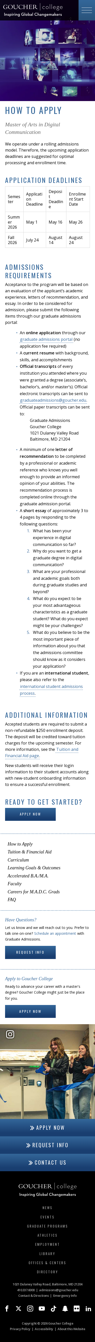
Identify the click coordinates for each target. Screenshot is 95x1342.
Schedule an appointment (55, 933)
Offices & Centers (47, 1262)
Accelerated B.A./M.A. (28, 875)
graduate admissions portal (46, 339)
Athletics (47, 1235)
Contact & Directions (33, 1295)
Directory (47, 1271)
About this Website (71, 1329)
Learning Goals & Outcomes (34, 867)
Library (47, 1253)
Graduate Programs (47, 1226)
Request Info (30, 952)
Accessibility (44, 1329)
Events (48, 1216)
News (48, 1207)
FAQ (12, 899)
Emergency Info (65, 1295)
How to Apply (20, 844)
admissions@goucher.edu (58, 1290)
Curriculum (18, 859)
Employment (47, 1244)
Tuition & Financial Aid (29, 851)
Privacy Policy (20, 1329)
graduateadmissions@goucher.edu (53, 400)
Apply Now (30, 814)
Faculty (15, 883)
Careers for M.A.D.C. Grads (34, 891)
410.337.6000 (26, 1290)
